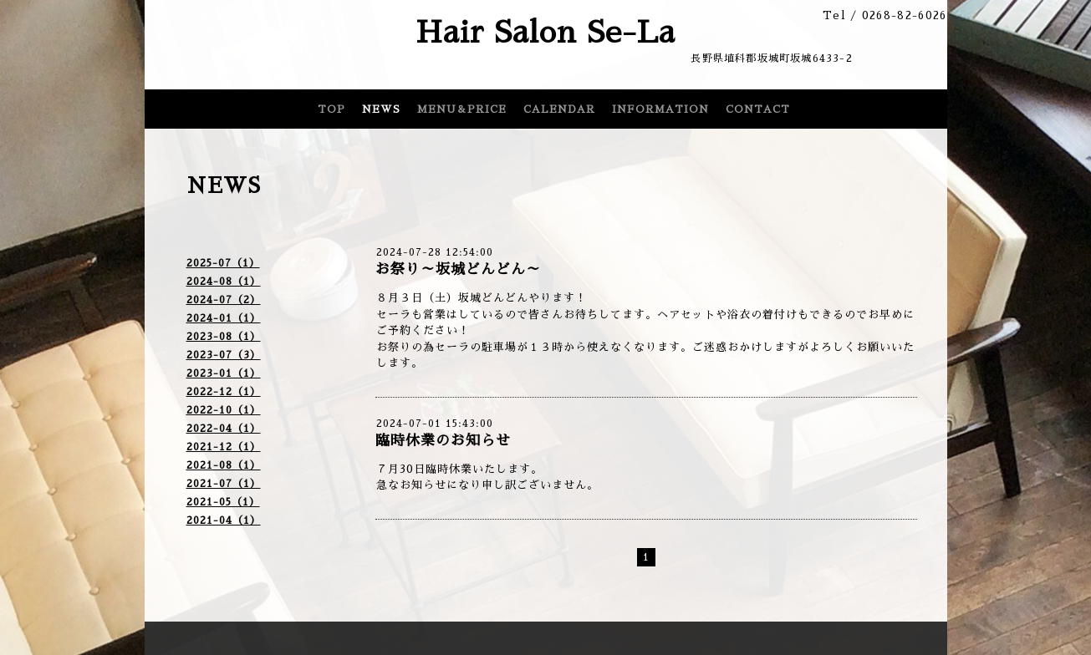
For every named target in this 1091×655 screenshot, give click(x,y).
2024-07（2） (223, 300)
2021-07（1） (223, 484)
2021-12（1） (223, 447)
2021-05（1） (223, 502)
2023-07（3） (223, 355)
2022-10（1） (223, 410)
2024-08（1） (223, 282)
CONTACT (758, 109)
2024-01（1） (223, 318)
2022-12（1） (223, 392)
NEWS (381, 109)
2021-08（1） (223, 465)
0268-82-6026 (904, 15)
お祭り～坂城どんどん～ (458, 269)
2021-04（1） (223, 520)
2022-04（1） (223, 429)
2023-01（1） (223, 373)
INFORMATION (660, 109)
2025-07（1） (223, 263)
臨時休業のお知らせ (443, 441)
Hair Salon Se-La (545, 33)
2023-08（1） (223, 337)
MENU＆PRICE (462, 109)
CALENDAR (559, 109)
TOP (331, 109)
